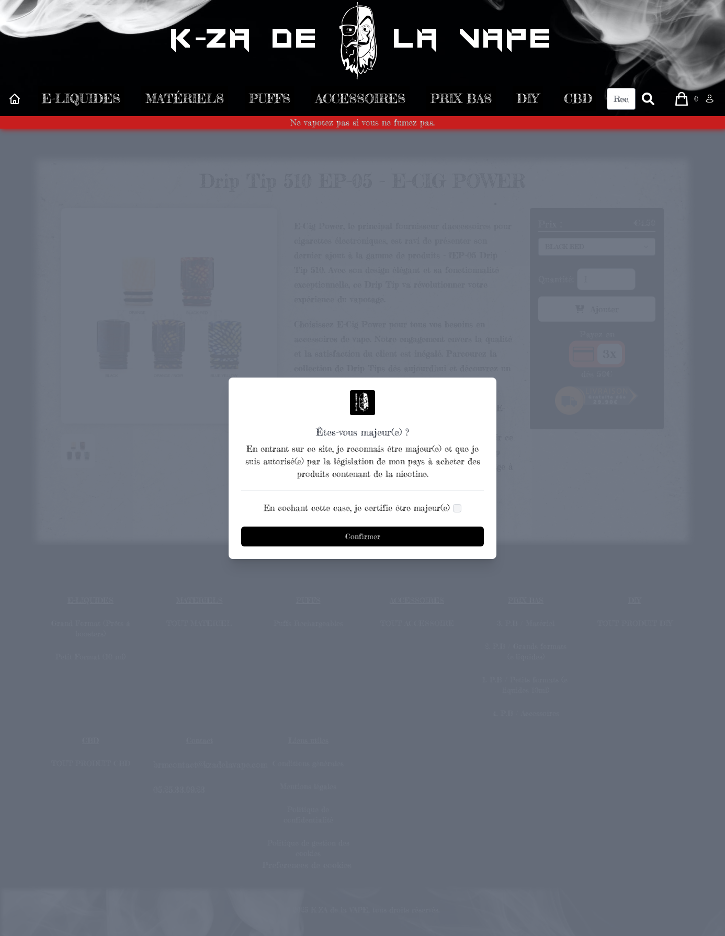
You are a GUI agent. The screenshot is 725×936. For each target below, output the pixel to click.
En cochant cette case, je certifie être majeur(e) (357, 508)
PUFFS (269, 101)
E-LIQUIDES (81, 101)
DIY (528, 101)
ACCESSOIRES (360, 101)
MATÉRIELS (184, 101)
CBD (578, 101)
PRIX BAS (461, 101)
